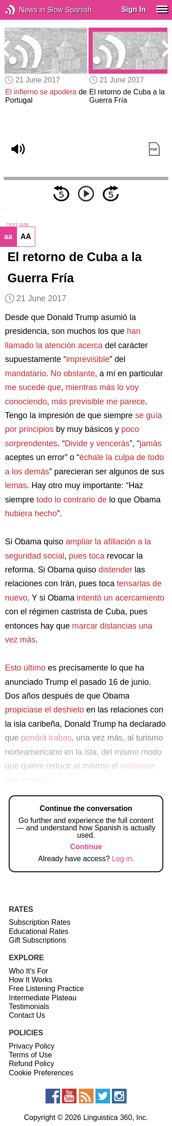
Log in (122, 859)
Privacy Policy (32, 1046)
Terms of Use (30, 1055)
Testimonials (29, 1006)
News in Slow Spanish (24, 10)
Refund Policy (31, 1064)
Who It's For (28, 971)
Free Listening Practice (46, 988)
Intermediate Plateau (43, 998)
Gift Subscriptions (37, 940)
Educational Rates (38, 931)
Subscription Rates (39, 922)
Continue (86, 847)
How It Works (30, 980)
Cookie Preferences (41, 1073)
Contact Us (27, 1015)
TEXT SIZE (17, 224)
